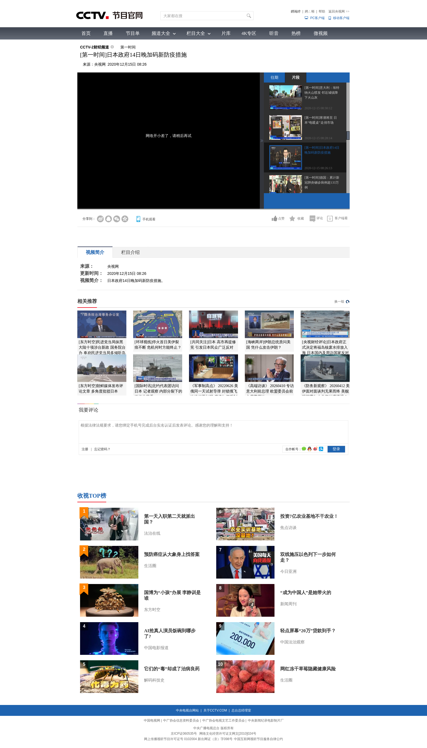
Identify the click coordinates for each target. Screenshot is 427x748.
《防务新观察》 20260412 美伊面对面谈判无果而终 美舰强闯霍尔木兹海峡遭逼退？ (326, 391)
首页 (86, 33)
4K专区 (249, 33)
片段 (296, 77)
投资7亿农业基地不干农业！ (309, 516)
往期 (274, 77)
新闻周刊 (288, 604)
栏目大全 (196, 33)
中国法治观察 (292, 642)
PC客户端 (317, 18)
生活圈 (150, 566)
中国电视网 (152, 720)
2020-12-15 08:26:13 (318, 168)
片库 (226, 33)
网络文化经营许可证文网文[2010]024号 (227, 733)
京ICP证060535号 (184, 733)
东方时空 (152, 609)
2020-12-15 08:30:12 (318, 108)
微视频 (321, 33)
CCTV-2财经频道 (94, 47)
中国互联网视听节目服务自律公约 (258, 739)
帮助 (322, 11)
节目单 (133, 33)
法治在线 (152, 533)
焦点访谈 (288, 527)
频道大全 (161, 33)
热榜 (296, 33)
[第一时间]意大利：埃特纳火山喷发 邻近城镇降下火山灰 (321, 92)
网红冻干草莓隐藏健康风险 (308, 668)
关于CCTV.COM (215, 710)
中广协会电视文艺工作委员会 (223, 720)
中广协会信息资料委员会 (181, 720)
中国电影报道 (156, 648)
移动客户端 (341, 18)
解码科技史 (154, 680)
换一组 (339, 301)
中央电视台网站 (187, 710)
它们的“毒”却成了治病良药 (172, 668)
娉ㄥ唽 (310, 11)
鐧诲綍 (296, 11)
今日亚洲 (288, 571)
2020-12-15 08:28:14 (318, 138)
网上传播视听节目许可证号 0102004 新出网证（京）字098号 (188, 739)
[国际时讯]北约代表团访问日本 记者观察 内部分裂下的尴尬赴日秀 (158, 391)
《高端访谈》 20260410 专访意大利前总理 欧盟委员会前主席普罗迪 (270, 391)
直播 (108, 33)
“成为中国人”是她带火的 (305, 592)
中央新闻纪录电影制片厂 (266, 720)
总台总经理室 (241, 710)
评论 (319, 218)
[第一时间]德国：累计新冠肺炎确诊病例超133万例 (321, 182)
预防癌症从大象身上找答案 (172, 554)
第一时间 (128, 47)
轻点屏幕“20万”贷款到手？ (308, 630)
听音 (274, 33)
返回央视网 (338, 11)
